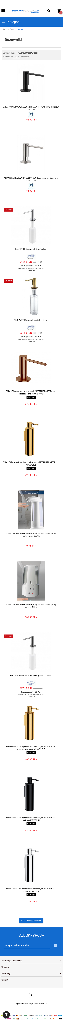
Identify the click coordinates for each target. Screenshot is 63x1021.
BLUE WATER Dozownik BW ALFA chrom (31, 249)
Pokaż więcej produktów (31, 921)
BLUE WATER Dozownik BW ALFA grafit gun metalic (31, 675)
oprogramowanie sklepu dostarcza (28, 1004)
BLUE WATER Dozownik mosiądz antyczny (31, 320)
